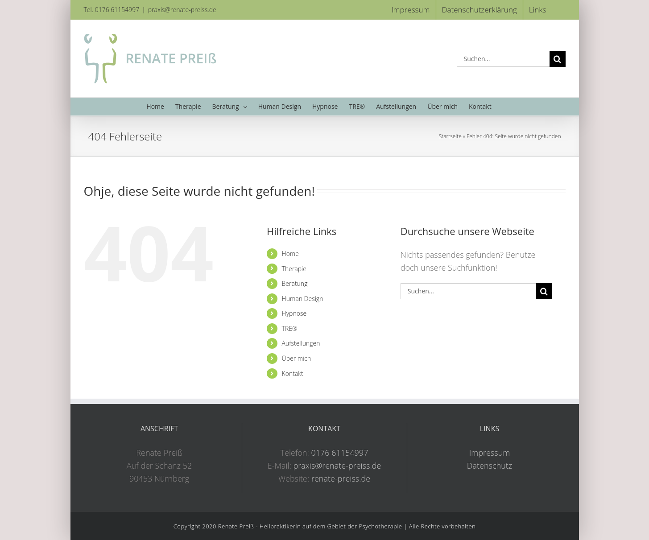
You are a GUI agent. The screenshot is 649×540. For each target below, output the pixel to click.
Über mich (296, 358)
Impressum (489, 452)
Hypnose (294, 313)
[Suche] (558, 59)
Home (290, 253)
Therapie (294, 268)
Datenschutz (489, 465)
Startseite (450, 136)
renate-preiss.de (340, 478)
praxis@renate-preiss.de (182, 9)
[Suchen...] (503, 59)
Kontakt (292, 373)
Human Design (302, 298)
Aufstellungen (301, 343)
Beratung (295, 283)
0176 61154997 (339, 452)
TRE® (290, 328)
